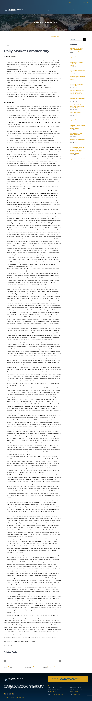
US (70, 2)
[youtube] (13, 694)
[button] (5, 661)
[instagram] (7, 694)
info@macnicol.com (77, 694)
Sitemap (6, 697)
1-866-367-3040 (55, 693)
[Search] (84, 39)
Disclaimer (11, 697)
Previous (53, 36)
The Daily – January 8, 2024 (31, 666)
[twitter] (5, 694)
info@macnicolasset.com (57, 694)
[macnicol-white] (15, 8)
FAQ (23, 697)
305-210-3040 (74, 691)
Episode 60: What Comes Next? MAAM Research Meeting (76, 64)
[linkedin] (10, 694)
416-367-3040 (52, 691)
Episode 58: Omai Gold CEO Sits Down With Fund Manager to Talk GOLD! (77, 92)
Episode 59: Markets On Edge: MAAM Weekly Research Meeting (77, 78)
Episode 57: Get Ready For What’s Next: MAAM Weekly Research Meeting (77, 106)
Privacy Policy (18, 697)
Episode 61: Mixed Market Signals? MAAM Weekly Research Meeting (76, 50)
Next (58, 36)
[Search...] (76, 39)
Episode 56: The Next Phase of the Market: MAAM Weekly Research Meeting (77, 127)
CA (67, 2)
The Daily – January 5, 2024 (50, 666)
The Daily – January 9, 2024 (11, 666)
